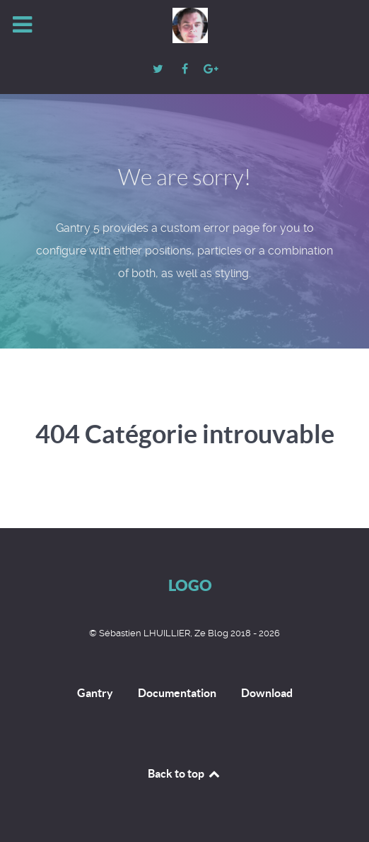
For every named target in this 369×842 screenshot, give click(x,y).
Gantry (95, 692)
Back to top (184, 773)
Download (267, 692)
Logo (190, 585)
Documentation (177, 692)
